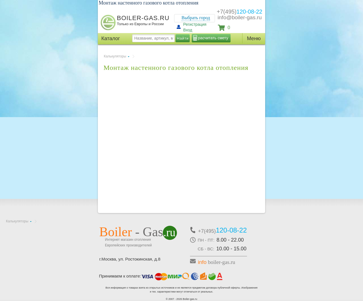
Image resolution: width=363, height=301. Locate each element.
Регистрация (194, 24)
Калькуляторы (115, 56)
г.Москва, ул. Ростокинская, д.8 (130, 259)
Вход (187, 30)
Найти (183, 38)
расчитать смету (213, 38)
